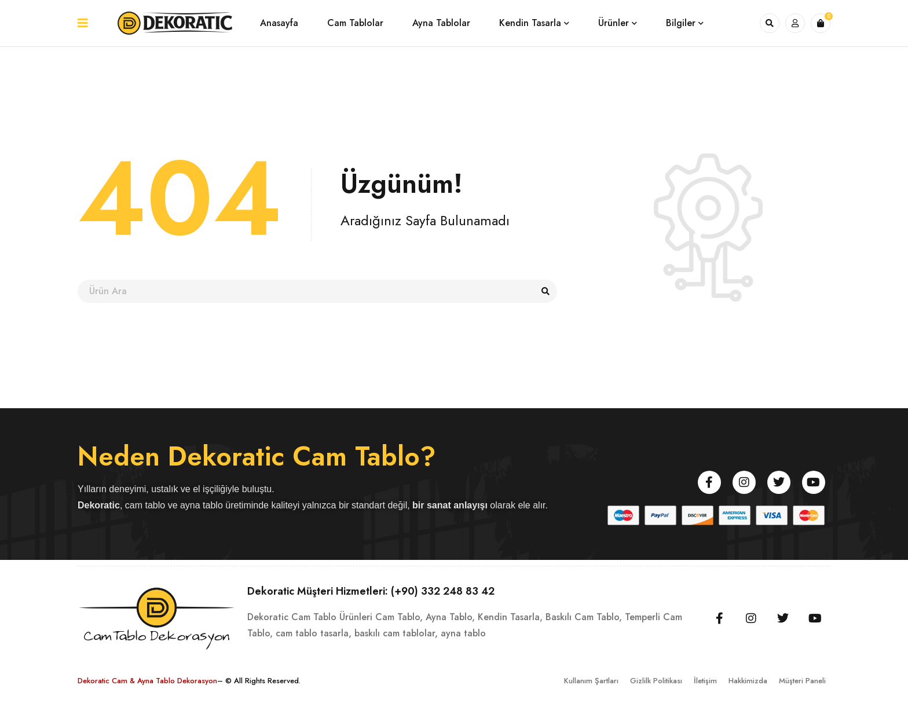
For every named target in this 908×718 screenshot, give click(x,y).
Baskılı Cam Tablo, (583, 617)
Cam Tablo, (399, 617)
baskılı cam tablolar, (396, 633)
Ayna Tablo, (450, 617)
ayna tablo (463, 633)
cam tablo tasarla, (314, 633)
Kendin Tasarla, (510, 617)
